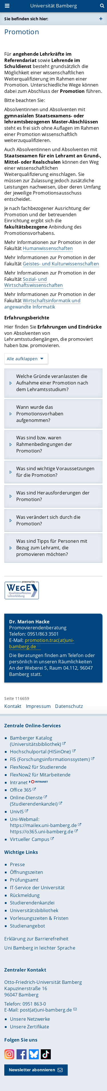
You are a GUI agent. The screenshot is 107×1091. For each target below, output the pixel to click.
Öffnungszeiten (26, 872)
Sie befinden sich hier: (26, 18)
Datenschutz (69, 706)
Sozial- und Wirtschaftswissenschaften (33, 282)
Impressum (38, 706)
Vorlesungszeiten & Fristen (39, 918)
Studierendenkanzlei (32, 903)
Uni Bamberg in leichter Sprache (39, 948)
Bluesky (34, 1054)
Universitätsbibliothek (34, 910)
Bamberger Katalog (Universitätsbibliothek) (35, 741)
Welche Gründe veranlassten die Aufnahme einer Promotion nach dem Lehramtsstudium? (52, 383)
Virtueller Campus (29, 839)
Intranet (19, 782)
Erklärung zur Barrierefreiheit (36, 939)
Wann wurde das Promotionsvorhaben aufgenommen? (40, 413)
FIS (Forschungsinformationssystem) (50, 759)
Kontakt (12, 706)
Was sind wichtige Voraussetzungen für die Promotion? (55, 471)
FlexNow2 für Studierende (38, 767)
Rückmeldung (25, 895)
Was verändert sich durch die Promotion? (48, 520)
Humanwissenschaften (48, 248)
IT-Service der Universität (37, 887)
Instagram (9, 1054)
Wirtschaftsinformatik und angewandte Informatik (42, 303)
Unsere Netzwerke (30, 1019)
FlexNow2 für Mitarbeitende (40, 775)
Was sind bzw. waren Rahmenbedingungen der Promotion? (44, 444)
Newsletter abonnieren (32, 1069)
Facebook (22, 1054)
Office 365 (20, 790)
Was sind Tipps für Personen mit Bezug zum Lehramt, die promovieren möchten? (51, 547)
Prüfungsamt (24, 880)
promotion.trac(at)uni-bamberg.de (41, 643)
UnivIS (17, 811)
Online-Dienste (26, 797)
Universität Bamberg (53, 5)
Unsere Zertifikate (29, 1027)
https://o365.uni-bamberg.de (41, 831)
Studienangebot (27, 926)
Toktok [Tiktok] (46, 1054)
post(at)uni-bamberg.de (46, 1010)
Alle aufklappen (22, 358)
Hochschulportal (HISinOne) (40, 751)
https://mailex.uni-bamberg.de (43, 825)
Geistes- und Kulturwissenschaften (61, 264)
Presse (17, 864)
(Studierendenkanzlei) (34, 804)
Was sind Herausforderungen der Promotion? (53, 496)
